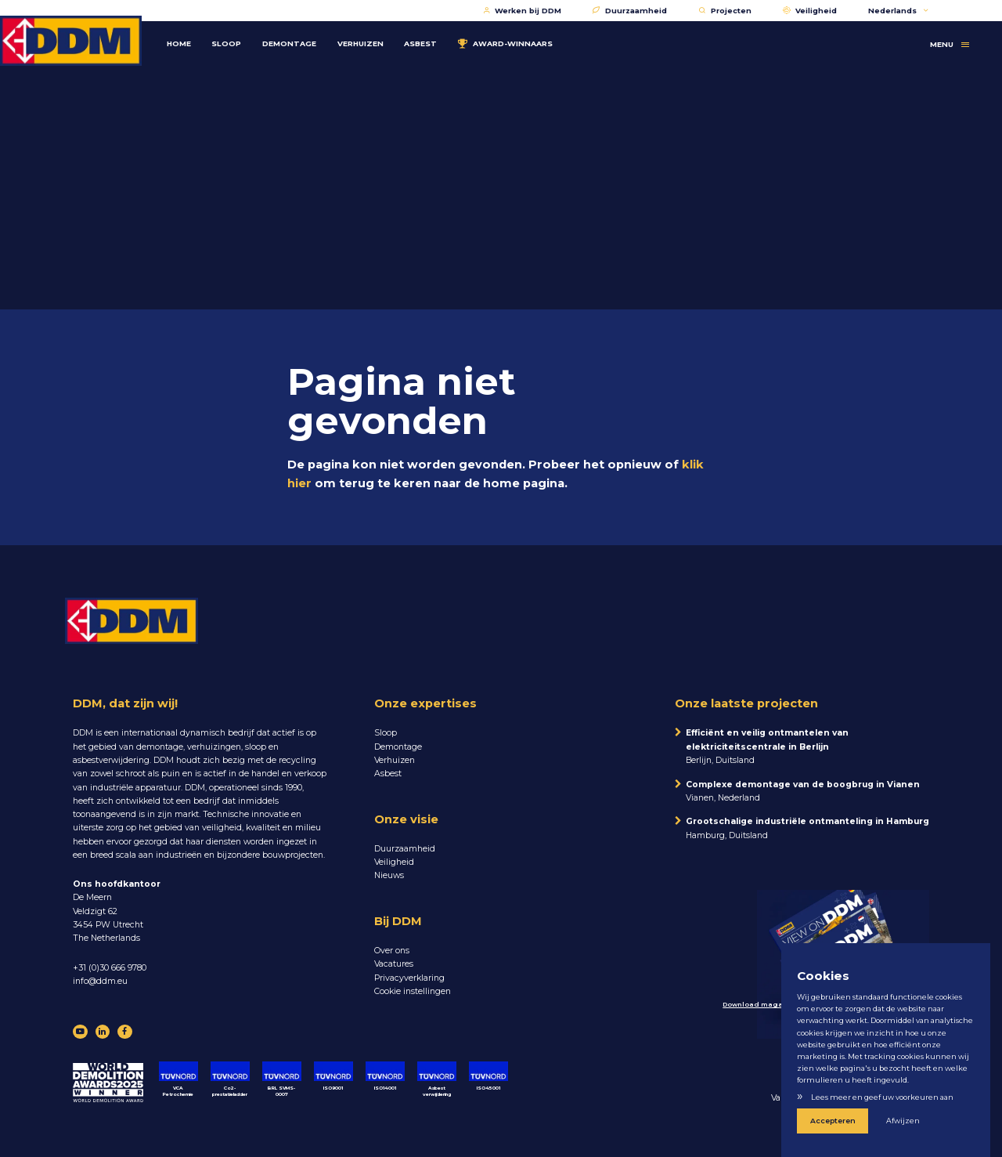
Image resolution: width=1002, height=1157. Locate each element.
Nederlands (898, 10)
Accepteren (830, 1122)
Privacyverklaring (409, 978)
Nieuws (389, 875)
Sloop (237, 36)
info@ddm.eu (100, 981)
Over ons (391, 950)
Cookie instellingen (412, 991)
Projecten (725, 10)
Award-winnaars (515, 37)
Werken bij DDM (522, 10)
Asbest (431, 36)
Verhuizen (371, 36)
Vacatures (393, 964)
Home (189, 36)
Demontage (299, 36)
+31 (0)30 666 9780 (109, 968)
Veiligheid (810, 10)
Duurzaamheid (630, 10)
